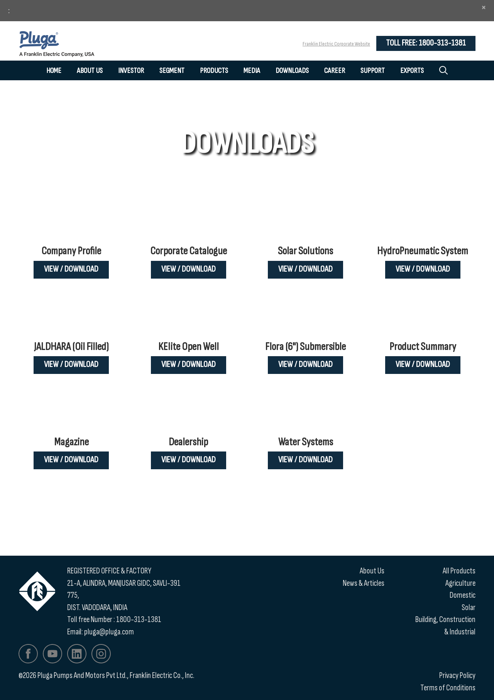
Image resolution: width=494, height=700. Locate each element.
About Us (90, 70)
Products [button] (214, 70)
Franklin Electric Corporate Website (336, 44)
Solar (468, 607)
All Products (459, 571)
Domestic (462, 595)
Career (334, 70)
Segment (171, 70)
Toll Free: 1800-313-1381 (426, 43)
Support (372, 70)
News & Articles (363, 583)
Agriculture (460, 583)
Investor (131, 70)
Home (53, 70)
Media (252, 70)
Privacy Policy (457, 675)
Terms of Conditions (447, 688)
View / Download (71, 269)
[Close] (484, 7)
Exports (412, 70)
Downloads (292, 70)
